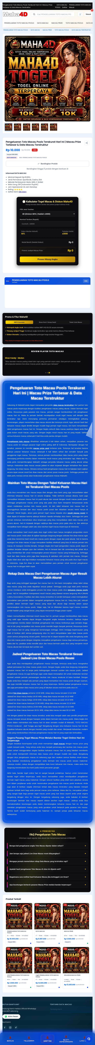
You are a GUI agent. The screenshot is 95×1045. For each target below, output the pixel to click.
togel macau (59, 744)
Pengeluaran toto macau (18, 441)
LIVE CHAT (85, 1039)
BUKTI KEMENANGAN (66, 1039)
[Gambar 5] (44, 127)
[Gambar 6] (54, 127)
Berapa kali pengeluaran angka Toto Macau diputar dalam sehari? (36, 846)
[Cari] (34, 14)
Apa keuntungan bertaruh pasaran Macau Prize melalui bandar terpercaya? (40, 885)
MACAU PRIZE (57, 23)
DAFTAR (48, 1039)
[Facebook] (4, 1027)
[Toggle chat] (89, 1039)
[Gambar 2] (18, 127)
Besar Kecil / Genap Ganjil (47, 322)
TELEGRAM (29, 1039)
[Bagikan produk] (86, 142)
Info (85, 281)
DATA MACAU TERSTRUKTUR (81, 30)
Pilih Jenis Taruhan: (27, 209)
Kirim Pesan (11, 1016)
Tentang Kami (56, 1009)
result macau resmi (76, 513)
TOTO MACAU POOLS (74, 23)
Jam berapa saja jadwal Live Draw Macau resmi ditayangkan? (35, 854)
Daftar (64, 7)
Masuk (71, 7)
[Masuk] (88, 14)
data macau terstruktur (63, 405)
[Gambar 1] (8, 127)
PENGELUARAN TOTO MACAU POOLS (19, 23)
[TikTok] (16, 1027)
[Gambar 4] (35, 127)
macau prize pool (41, 448)
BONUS (10, 1039)
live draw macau (20, 693)
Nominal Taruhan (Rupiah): (29, 219)
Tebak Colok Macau (75, 322)
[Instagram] (10, 1027)
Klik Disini (22, 192)
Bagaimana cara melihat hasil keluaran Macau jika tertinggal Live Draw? (39, 877)
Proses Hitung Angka (47, 259)
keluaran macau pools (78, 590)
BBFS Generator (19, 322)
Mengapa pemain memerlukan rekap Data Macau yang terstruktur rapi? (39, 861)
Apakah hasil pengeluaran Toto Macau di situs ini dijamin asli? (35, 869)
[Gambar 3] (27, 127)
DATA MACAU (62, 5)
